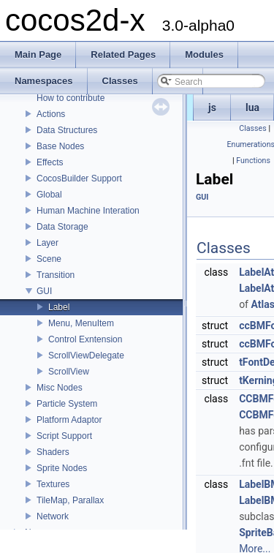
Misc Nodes (60, 388)
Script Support (64, 436)
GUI (44, 291)
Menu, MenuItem (81, 323)
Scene (49, 259)
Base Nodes (60, 146)
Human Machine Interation (88, 211)
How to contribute (70, 98)
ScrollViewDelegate (86, 355)
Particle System (67, 404)
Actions (51, 114)
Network (53, 516)
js (212, 107)
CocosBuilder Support (79, 178)
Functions (253, 160)
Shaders (53, 452)
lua (252, 107)
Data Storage (62, 227)
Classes (252, 128)
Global (49, 194)
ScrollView (68, 371)
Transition (56, 275)
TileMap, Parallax (70, 500)
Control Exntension (85, 339)
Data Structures (67, 130)
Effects (50, 162)
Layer (47, 243)
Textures (53, 484)
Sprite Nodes (62, 468)
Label (58, 307)
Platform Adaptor (69, 420)
